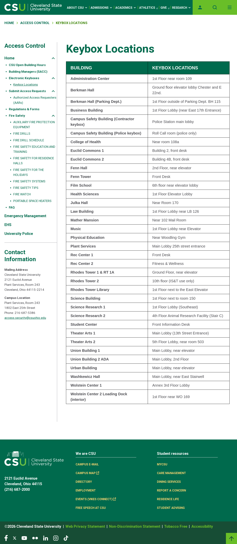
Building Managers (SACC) (28, 71)
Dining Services (169, 482)
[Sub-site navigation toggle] (53, 58)
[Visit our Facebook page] (6, 538)
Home (9, 23)
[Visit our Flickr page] (35, 538)
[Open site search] (214, 7)
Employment (86, 490)
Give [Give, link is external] (164, 8)
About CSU (77, 7)
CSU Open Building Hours (27, 65)
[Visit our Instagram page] (55, 538)
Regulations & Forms (24, 109)
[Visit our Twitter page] (14, 538)
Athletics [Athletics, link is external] (148, 8)
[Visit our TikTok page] (66, 538)
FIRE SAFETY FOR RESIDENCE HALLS (33, 160)
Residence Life (168, 499)
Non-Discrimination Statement (135, 526)
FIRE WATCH (22, 194)
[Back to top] (231, 538)
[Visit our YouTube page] (24, 538)
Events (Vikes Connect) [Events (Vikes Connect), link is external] (96, 499)
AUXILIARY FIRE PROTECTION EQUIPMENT (34, 124)
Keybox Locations (25, 84)
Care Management (171, 473)
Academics (125, 7)
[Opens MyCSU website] (200, 7)
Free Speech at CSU (91, 508)
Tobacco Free (176, 526)
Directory (84, 482)
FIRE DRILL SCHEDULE (28, 140)
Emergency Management (25, 216)
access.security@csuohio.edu (25, 318)
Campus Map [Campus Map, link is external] (87, 473)
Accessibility (202, 526)
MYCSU (162, 464)
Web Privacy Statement (85, 526)
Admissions (102, 7)
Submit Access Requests (27, 91)
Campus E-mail (87, 464)
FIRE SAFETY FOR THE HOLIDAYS (28, 172)
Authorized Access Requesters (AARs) (34, 100)
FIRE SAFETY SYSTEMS (29, 181)
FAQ (12, 207)
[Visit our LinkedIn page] (45, 538)
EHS (7, 225)
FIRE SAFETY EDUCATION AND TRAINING (34, 149)
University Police (18, 233)
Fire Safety (17, 115)
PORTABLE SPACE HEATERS (32, 201)
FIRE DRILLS (21, 133)
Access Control (35, 23)
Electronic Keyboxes (24, 78)
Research (181, 7)
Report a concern (171, 490)
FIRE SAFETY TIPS (25, 188)
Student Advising (171, 508)
